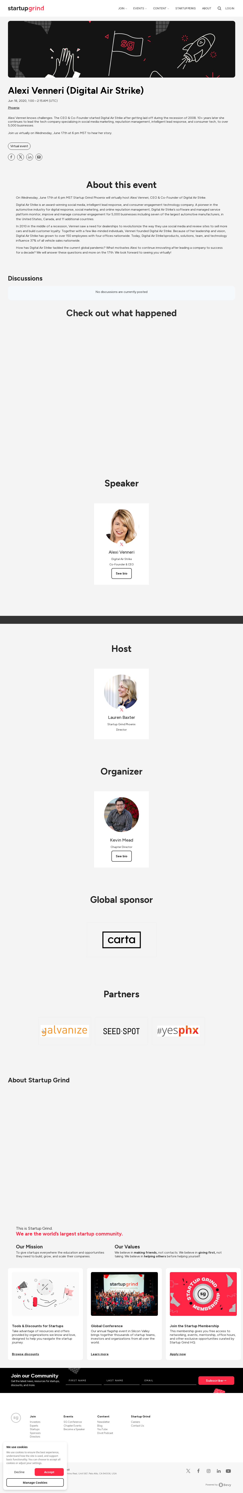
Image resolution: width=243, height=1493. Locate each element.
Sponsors (35, 1433)
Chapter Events (72, 1425)
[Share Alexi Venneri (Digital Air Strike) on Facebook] (11, 157)
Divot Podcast (105, 1433)
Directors (35, 1436)
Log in (229, 8)
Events (138, 8)
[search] (219, 8)
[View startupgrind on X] (121, 709)
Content (159, 8)
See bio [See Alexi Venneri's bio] (121, 573)
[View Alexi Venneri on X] (121, 544)
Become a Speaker (74, 1429)
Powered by (218, 1485)
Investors (35, 1421)
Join (121, 8)
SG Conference (73, 1421)
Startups (34, 1429)
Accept (49, 1472)
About (206, 8)
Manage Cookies (35, 1482)
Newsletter (103, 1421)
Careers (135, 1421)
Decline (19, 1472)
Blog (99, 1425)
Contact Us (137, 1425)
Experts (34, 1425)
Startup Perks (185, 8)
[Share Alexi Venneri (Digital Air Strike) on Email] (39, 157)
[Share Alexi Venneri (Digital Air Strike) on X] (20, 157)
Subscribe (214, 1380)
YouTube (102, 1429)
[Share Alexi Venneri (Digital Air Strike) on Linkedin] (30, 157)
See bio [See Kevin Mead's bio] (121, 856)
